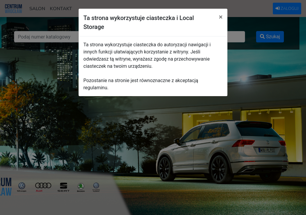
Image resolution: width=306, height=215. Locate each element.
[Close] (220, 17)
